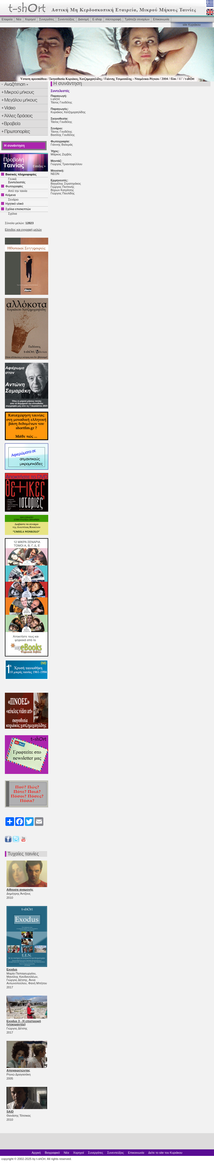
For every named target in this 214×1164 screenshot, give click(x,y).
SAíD (10, 1111)
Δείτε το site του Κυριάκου (165, 1152)
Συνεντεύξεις (66, 19)
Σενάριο (13, 199)
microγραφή (113, 19)
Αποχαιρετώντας (18, 1070)
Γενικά (12, 179)
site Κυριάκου (191, 24)
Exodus (12, 969)
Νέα (18, 19)
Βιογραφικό (52, 1152)
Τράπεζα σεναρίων (137, 19)
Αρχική (36, 1152)
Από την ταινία (17, 190)
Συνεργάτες (46, 19)
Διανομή (83, 19)
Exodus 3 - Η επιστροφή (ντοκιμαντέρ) (24, 1022)
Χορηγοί (30, 19)
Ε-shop (97, 19)
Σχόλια (12, 213)
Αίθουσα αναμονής (20, 889)
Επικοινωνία (161, 19)
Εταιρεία (7, 19)
